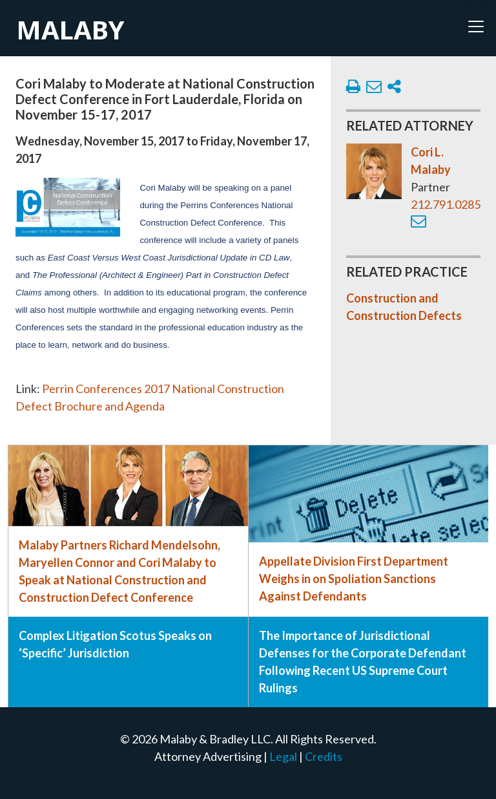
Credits (323, 756)
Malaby (70, 29)
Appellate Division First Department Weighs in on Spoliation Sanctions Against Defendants (353, 578)
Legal (283, 756)
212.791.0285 (445, 204)
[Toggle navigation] (476, 26)
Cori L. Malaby (431, 160)
